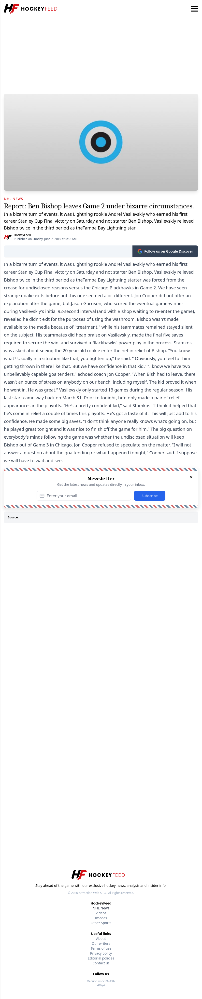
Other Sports (101, 922)
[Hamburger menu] (194, 9)
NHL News (101, 908)
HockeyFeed (22, 235)
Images (101, 918)
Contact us (101, 963)
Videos (101, 913)
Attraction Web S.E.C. (93, 893)
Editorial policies (101, 958)
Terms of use (101, 948)
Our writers (101, 943)
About (101, 938)
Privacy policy (101, 953)
